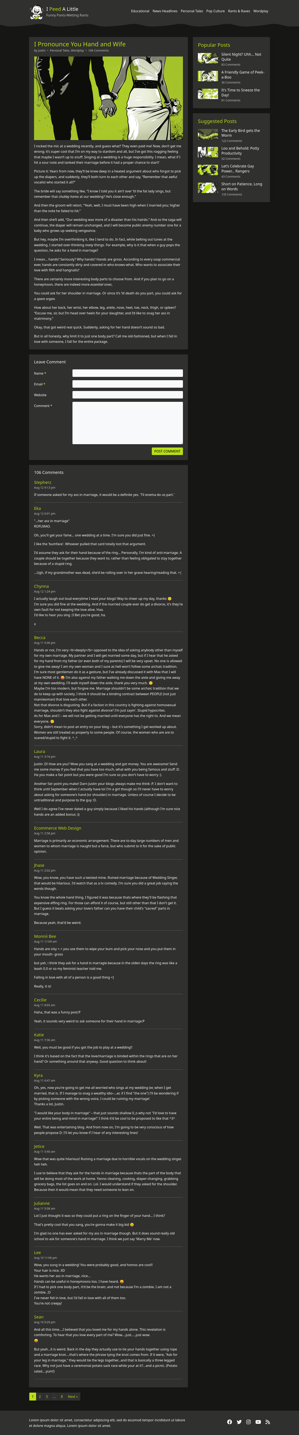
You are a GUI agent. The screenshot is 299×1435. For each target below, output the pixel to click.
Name (40, 373)
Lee (37, 1252)
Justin (42, 50)
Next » (73, 1396)
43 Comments (230, 176)
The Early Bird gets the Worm (240, 133)
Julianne (42, 1203)
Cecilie (40, 1000)
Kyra (38, 1075)
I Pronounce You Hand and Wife (80, 44)
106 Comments (98, 50)
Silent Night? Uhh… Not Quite (241, 57)
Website (40, 395)
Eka (37, 508)
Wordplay (261, 11)
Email (39, 384)
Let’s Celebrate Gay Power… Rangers (237, 168)
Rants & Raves (239, 11)
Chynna (41, 586)
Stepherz (42, 482)
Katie (39, 1035)
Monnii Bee (45, 936)
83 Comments (230, 64)
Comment (43, 405)
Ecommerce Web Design (57, 828)
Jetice (39, 1146)
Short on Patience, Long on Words (241, 186)
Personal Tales (192, 11)
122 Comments (231, 141)
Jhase (39, 865)
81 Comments (230, 100)
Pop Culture (215, 11)
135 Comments (231, 194)
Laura (39, 751)
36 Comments (230, 82)
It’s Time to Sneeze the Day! (240, 92)
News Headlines (165, 11)
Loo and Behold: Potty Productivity (240, 151)
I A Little (62, 8)
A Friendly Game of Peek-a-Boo (242, 75)
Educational (140, 11)
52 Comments (230, 159)
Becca (39, 637)
